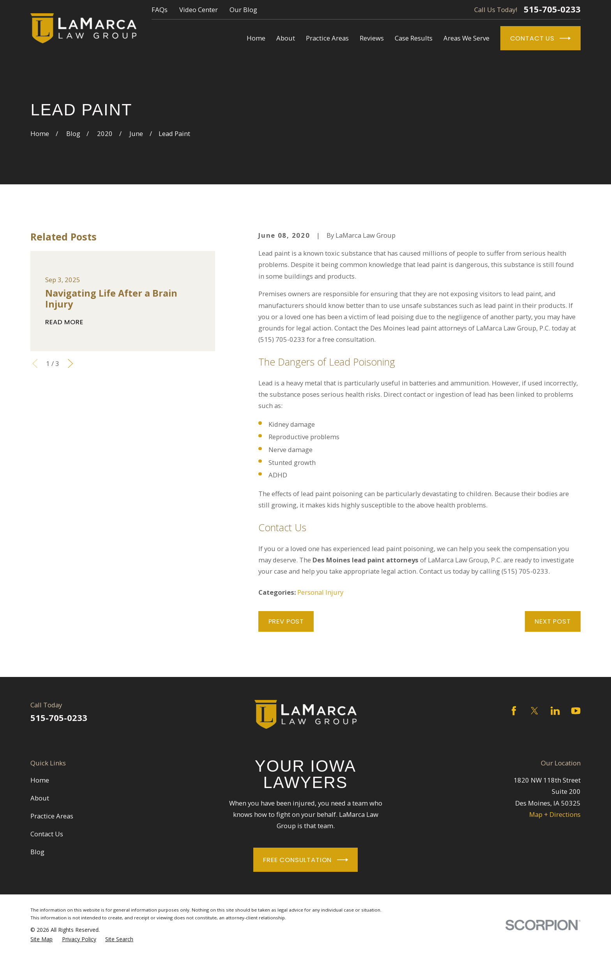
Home (39, 780)
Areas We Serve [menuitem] (466, 38)
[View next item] (70, 363)
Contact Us (540, 38)
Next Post (553, 621)
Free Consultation (305, 859)
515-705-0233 (552, 9)
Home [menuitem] (256, 38)
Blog (37, 851)
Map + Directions (555, 814)
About (39, 797)
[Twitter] (534, 710)
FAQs (160, 9)
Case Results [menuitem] (414, 38)
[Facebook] (513, 710)
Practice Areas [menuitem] (327, 38)
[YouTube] (575, 710)
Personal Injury (320, 592)
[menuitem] (41, 939)
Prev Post (286, 621)
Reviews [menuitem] (372, 38)
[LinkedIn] (555, 710)
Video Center (198, 9)
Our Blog (243, 9)
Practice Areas (51, 815)
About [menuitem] (285, 38)
